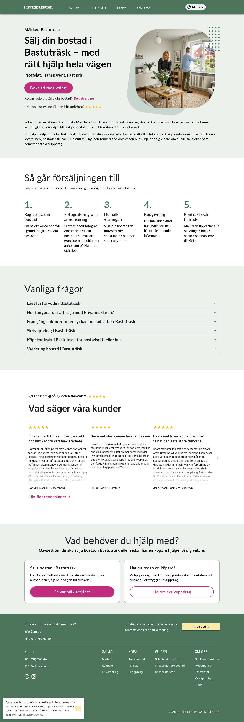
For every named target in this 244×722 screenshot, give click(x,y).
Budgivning (135, 672)
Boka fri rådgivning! (48, 88)
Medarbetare (203, 665)
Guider (161, 651)
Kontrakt (107, 665)
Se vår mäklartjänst (72, 591)
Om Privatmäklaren (207, 659)
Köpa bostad (136, 659)
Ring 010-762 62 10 (37, 638)
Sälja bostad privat (167, 659)
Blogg (198, 684)
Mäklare (107, 659)
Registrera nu (84, 98)
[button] (122, 303)
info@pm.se (32, 631)
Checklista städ (165, 672)
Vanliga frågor (204, 678)
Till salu (133, 665)
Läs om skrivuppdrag (172, 592)
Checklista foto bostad (170, 665)
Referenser (202, 672)
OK (78, 708)
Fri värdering (110, 672)
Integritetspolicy (33, 714)
